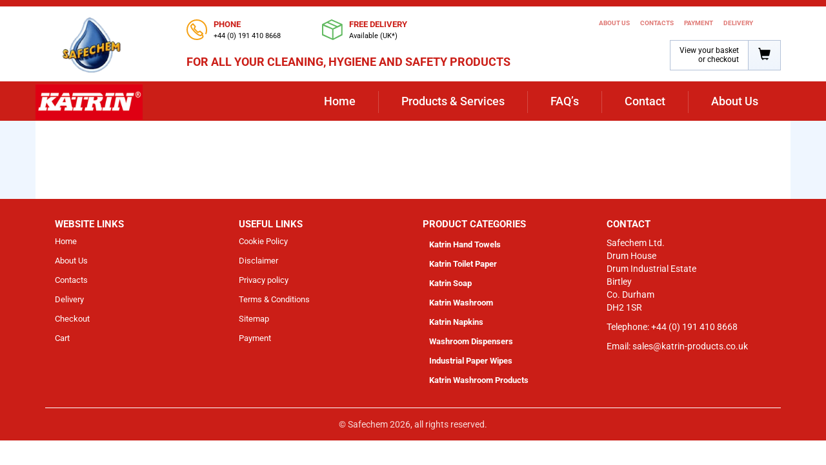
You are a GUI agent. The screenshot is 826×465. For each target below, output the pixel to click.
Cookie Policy (263, 241)
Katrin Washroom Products (479, 380)
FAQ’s (564, 101)
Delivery (738, 22)
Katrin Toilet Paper (463, 264)
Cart (62, 338)
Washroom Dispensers (471, 341)
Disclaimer (258, 260)
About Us (614, 22)
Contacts (657, 22)
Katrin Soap (450, 283)
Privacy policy (263, 280)
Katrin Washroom (461, 302)
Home (340, 101)
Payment (698, 22)
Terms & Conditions (274, 299)
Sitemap (254, 319)
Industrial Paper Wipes (470, 361)
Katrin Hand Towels (465, 244)
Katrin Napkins (456, 322)
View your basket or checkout (709, 55)
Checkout (72, 319)
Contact (645, 101)
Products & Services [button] (453, 101)
